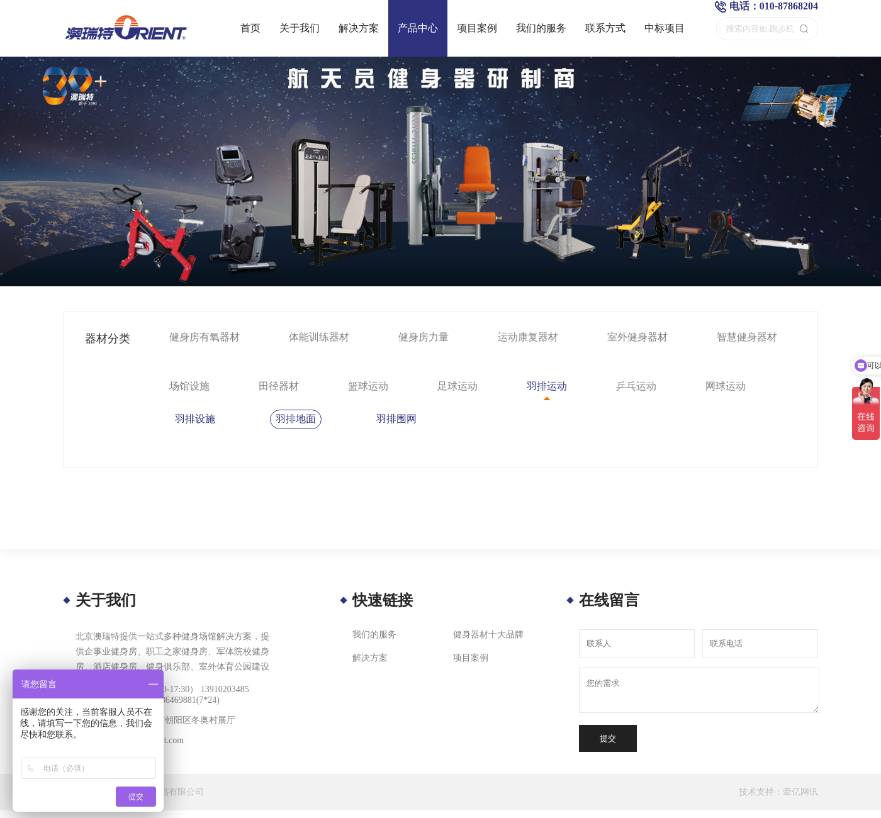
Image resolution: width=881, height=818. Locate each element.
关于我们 (299, 28)
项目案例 (477, 28)
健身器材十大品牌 (488, 634)
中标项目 (664, 28)
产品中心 (418, 28)
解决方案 (359, 28)
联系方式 (605, 28)
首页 (250, 28)
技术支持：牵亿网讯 (778, 792)
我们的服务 (541, 28)
